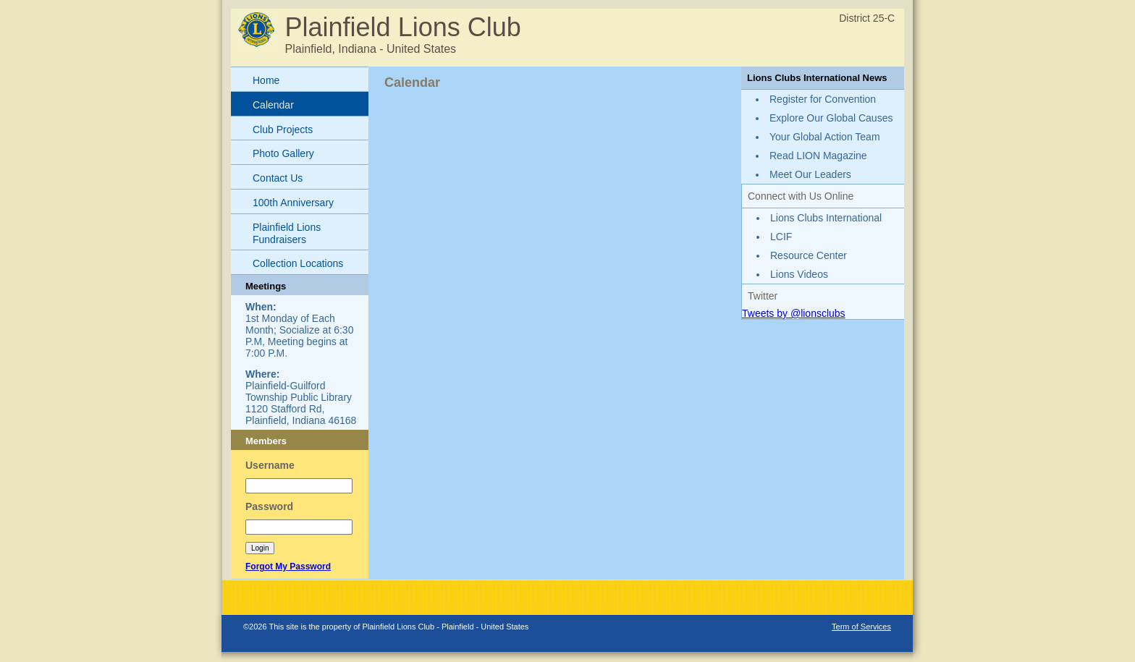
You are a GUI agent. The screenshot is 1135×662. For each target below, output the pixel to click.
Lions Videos (799, 274)
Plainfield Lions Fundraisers (287, 233)
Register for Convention (822, 99)
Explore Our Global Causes (831, 118)
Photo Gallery (283, 153)
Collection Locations (298, 263)
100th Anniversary (293, 202)
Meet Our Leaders (810, 174)
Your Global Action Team (824, 137)
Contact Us (278, 178)
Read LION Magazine (818, 155)
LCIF (781, 236)
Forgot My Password (288, 566)
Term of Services (861, 626)
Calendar (273, 105)
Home (266, 80)
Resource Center (808, 255)
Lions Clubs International (826, 218)
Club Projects (283, 129)
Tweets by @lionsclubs (793, 313)
